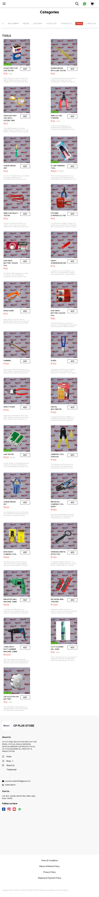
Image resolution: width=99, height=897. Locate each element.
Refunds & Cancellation (47, 890)
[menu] (4, 3)
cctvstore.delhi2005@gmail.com (17, 781)
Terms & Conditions (62, 890)
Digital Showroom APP (30, 890)
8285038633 (10, 785)
